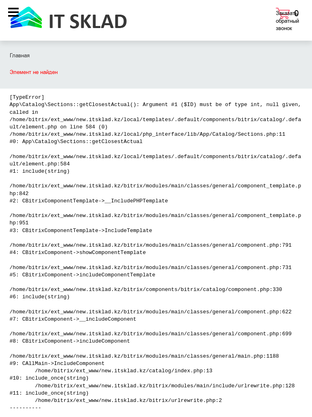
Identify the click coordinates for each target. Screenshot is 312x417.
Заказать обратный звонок (287, 20)
